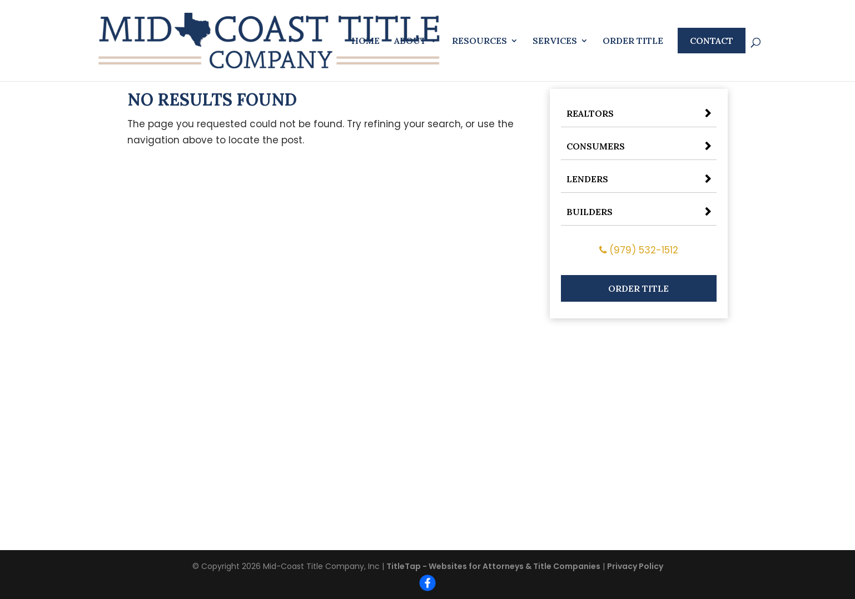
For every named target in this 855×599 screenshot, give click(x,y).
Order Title (633, 41)
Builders (589, 211)
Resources (479, 41)
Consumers (595, 146)
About (410, 41)
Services (555, 41)
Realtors (590, 113)
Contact (711, 40)
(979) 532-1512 (638, 250)
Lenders (587, 178)
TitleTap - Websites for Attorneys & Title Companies (493, 566)
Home (365, 41)
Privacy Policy (635, 566)
